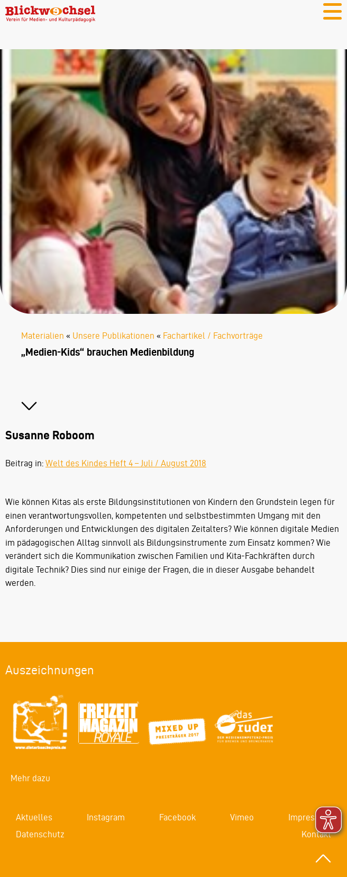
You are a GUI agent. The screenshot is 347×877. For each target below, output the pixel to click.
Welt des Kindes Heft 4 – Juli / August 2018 (125, 463)
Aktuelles (34, 817)
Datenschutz (40, 834)
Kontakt (316, 834)
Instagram (106, 817)
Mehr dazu (30, 778)
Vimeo (242, 817)
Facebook (177, 817)
